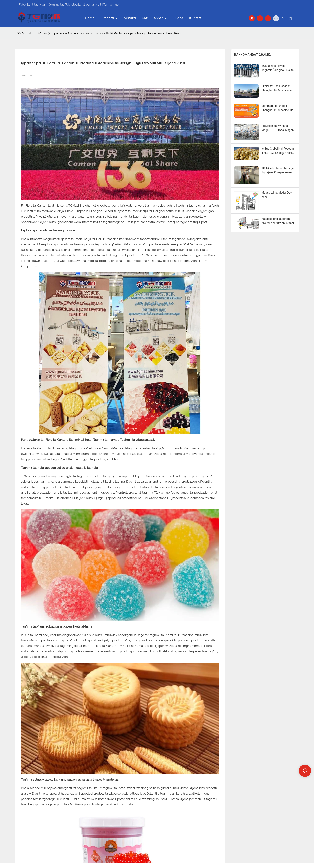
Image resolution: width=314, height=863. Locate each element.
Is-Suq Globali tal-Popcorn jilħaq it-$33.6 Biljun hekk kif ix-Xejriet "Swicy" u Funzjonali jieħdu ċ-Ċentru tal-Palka (278, 151)
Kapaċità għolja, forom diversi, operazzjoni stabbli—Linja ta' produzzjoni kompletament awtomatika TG (278, 221)
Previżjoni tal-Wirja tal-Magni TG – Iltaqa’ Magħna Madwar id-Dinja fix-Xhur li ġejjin (278, 128)
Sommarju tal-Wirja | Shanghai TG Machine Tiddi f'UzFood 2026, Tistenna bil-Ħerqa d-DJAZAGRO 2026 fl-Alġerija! (279, 108)
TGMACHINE (24, 33)
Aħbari (42, 33)
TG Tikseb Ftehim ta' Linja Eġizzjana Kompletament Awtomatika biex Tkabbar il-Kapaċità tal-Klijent (279, 171)
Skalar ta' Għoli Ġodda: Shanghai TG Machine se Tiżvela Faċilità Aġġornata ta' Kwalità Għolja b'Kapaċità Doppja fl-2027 (278, 88)
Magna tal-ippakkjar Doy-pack (277, 195)
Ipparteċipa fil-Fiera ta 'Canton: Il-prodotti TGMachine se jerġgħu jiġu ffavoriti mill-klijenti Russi (116, 33)
